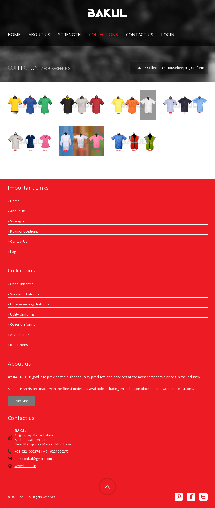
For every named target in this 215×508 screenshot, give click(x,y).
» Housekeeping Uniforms (29, 304)
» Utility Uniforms (21, 314)
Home (14, 35)
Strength (69, 35)
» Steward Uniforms (23, 294)
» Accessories (19, 334)
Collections (103, 35)
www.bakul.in (25, 465)
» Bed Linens (18, 344)
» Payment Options (23, 231)
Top (107, 486)
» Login (13, 251)
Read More (21, 400)
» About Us (16, 211)
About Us (39, 35)
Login (168, 35)
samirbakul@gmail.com (33, 458)
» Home (14, 201)
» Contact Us (17, 241)
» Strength (16, 221)
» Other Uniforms (21, 324)
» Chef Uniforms (21, 284)
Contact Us (139, 35)
